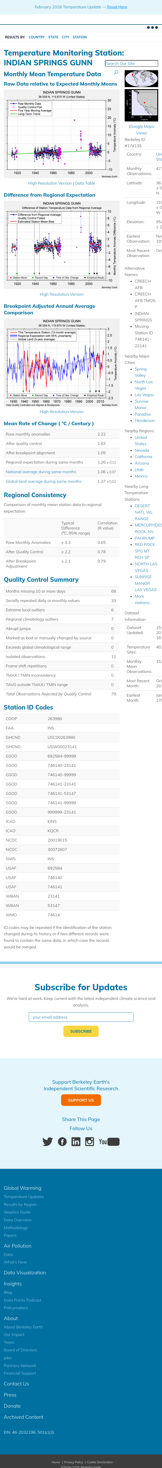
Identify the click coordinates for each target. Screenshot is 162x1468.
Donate (12, 1406)
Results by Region (20, 1204)
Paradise (143, 414)
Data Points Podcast (22, 1300)
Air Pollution (18, 1246)
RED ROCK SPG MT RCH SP (145, 551)
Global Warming (22, 1188)
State (53, 37)
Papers (10, 1235)
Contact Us (16, 1383)
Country (37, 37)
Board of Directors (20, 1349)
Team (9, 1342)
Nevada (142, 450)
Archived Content (23, 1417)
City (65, 37)
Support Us (81, 1100)
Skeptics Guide (17, 1211)
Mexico (141, 475)
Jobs (8, 1357)
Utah (139, 469)
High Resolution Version (50, 183)
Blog (8, 1292)
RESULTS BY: (15, 37)
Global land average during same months (44, 481)
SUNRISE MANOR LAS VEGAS (146, 583)
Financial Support (20, 1373)
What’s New (15, 1261)
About (11, 1318)
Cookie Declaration (100, 1462)
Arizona (142, 463)
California (143, 456)
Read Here (117, 6)
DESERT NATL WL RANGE (144, 512)
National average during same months (41, 471)
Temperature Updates (24, 1196)
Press (10, 1394)
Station (80, 37)
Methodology (16, 1227)
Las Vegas (144, 394)
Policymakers (16, 1307)
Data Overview (18, 1219)
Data (8, 1254)
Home (56, 1462)
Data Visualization (25, 1272)
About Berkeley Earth (23, 1326)
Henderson (145, 420)
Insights (13, 1283)
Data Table (85, 183)
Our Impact (14, 1334)
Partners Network (20, 1365)
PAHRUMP (145, 538)
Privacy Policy (73, 1462)
